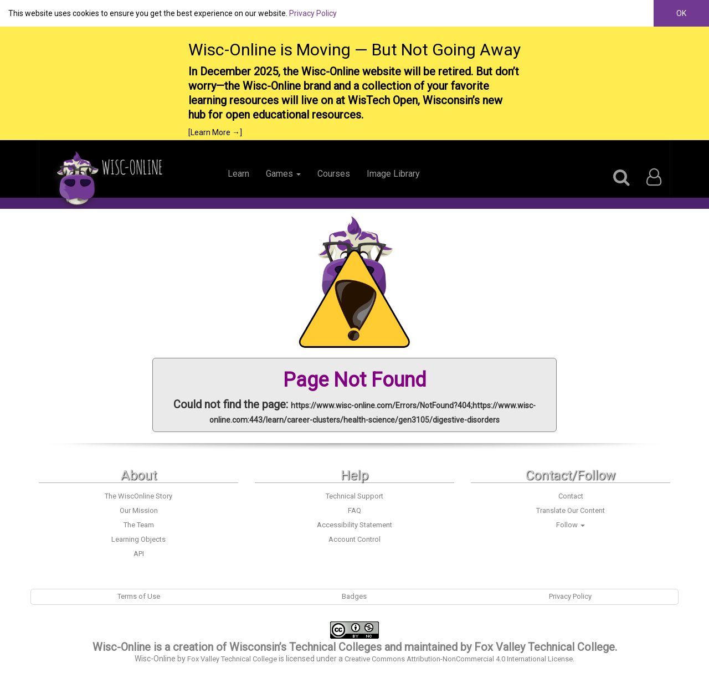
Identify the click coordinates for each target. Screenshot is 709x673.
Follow (570, 525)
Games (283, 173)
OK (681, 13)
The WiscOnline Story (138, 496)
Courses (333, 173)
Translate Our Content (570, 510)
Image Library (393, 173)
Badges (354, 596)
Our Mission (139, 510)
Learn (238, 173)
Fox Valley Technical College (544, 647)
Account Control (354, 539)
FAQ (354, 510)
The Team (139, 525)
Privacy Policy (313, 13)
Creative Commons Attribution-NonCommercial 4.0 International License (459, 659)
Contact (570, 496)
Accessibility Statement (354, 525)
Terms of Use (138, 596)
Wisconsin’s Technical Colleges (305, 647)
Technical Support (354, 496)
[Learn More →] (215, 132)
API (138, 553)
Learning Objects (138, 539)
